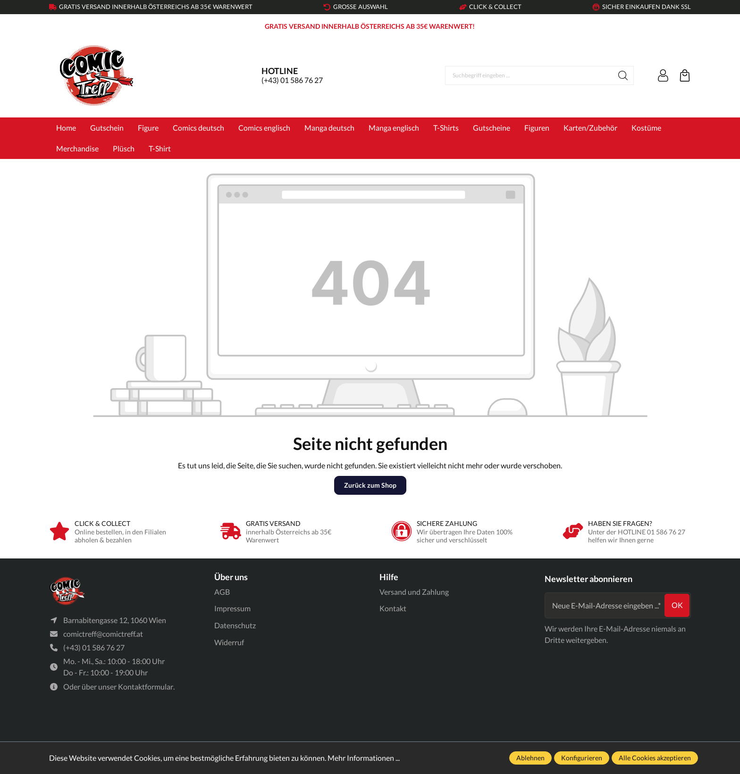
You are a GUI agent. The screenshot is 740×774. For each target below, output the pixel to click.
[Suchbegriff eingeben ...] (529, 75)
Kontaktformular (145, 686)
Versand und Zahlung (414, 591)
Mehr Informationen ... (364, 757)
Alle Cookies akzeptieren (655, 758)
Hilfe (388, 577)
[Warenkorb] (685, 75)
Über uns (231, 577)
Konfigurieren (581, 758)
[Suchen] (623, 75)
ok (677, 604)
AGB (222, 591)
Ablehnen (530, 758)
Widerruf (229, 642)
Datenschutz (235, 625)
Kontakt (392, 608)
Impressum (232, 608)
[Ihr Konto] (663, 75)
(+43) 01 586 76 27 (292, 79)
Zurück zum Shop (370, 485)
